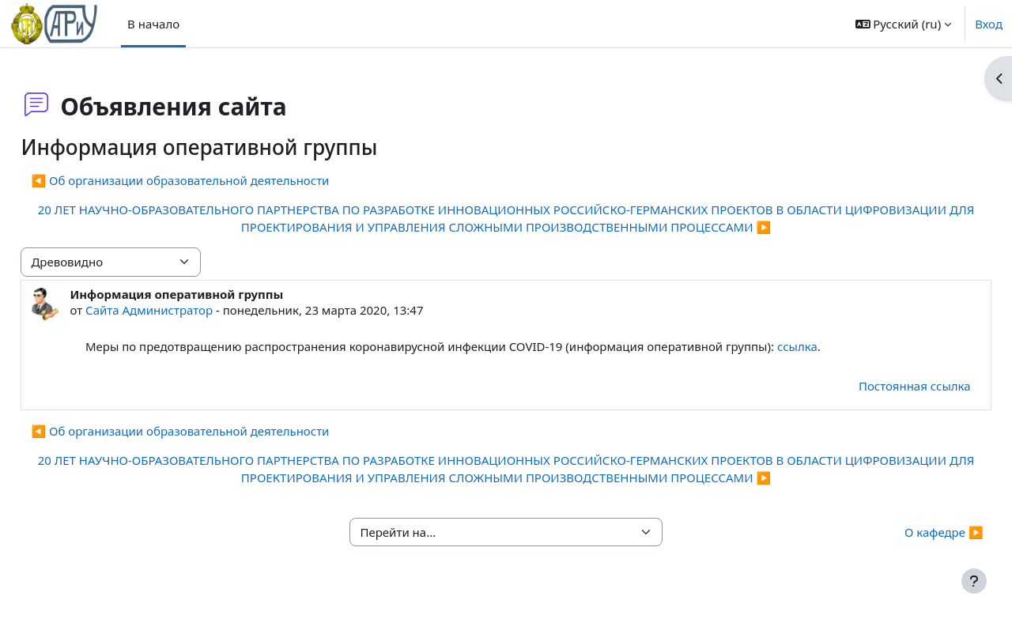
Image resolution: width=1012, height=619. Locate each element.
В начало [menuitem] (153, 24)
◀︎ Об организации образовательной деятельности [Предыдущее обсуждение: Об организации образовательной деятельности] (215, 180)
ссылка (833, 346)
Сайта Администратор (184, 310)
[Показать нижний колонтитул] (974, 581)
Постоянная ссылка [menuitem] (879, 386)
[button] (903, 23)
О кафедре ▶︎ (908, 532)
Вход (989, 24)
